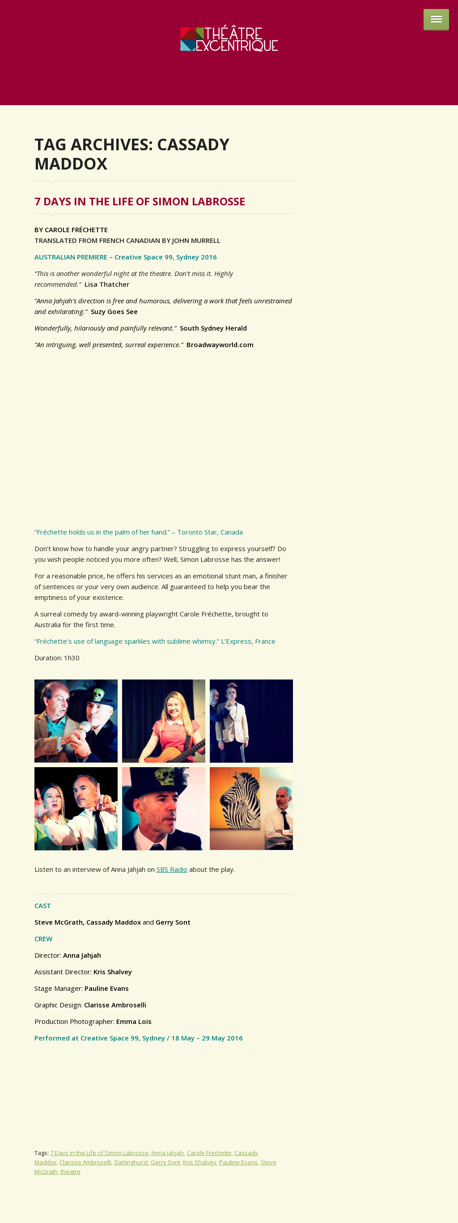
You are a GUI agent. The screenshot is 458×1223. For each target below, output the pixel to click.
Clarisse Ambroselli (85, 1162)
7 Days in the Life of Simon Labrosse (139, 201)
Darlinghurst (131, 1162)
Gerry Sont (165, 1162)
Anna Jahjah (167, 1153)
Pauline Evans (238, 1162)
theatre (70, 1172)
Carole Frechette (209, 1153)
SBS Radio (172, 869)
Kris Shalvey (199, 1162)
